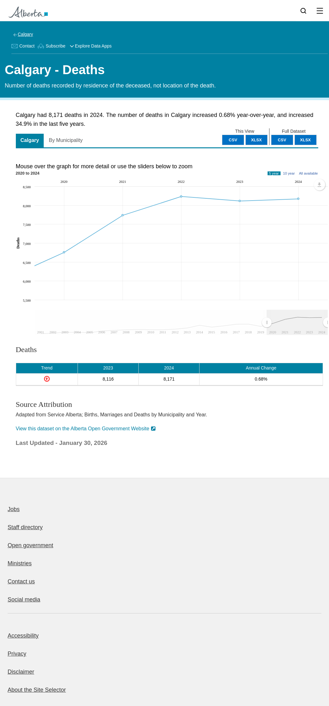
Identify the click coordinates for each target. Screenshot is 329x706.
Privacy (17, 654)
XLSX (305, 140)
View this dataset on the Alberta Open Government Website (82, 428)
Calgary (25, 34)
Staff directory (25, 527)
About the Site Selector (37, 690)
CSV (282, 140)
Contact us (21, 581)
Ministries (20, 563)
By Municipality (66, 140)
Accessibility (23, 635)
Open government (30, 545)
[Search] (303, 10)
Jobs (14, 509)
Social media (24, 599)
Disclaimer (21, 672)
